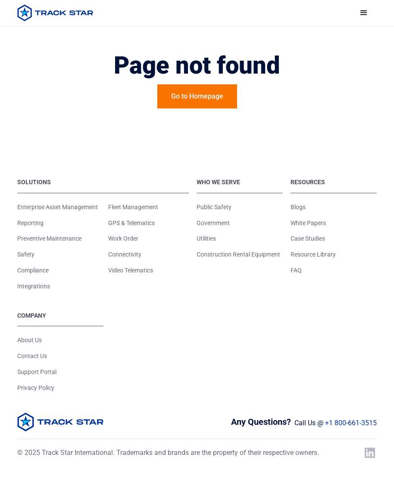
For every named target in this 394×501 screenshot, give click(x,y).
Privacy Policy (35, 387)
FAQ (296, 270)
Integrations (33, 286)
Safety (25, 254)
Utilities (206, 238)
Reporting (30, 223)
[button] (364, 13)
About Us (29, 340)
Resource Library (313, 254)
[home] (55, 13)
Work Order (123, 238)
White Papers (308, 223)
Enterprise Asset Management (57, 207)
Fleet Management (133, 207)
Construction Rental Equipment (238, 254)
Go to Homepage (197, 96)
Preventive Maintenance (49, 238)
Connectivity (124, 254)
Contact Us (32, 356)
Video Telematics (130, 270)
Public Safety (214, 207)
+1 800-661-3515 (351, 423)
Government (213, 223)
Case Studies (308, 238)
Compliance (33, 270)
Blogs (298, 207)
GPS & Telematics (131, 223)
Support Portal (36, 371)
